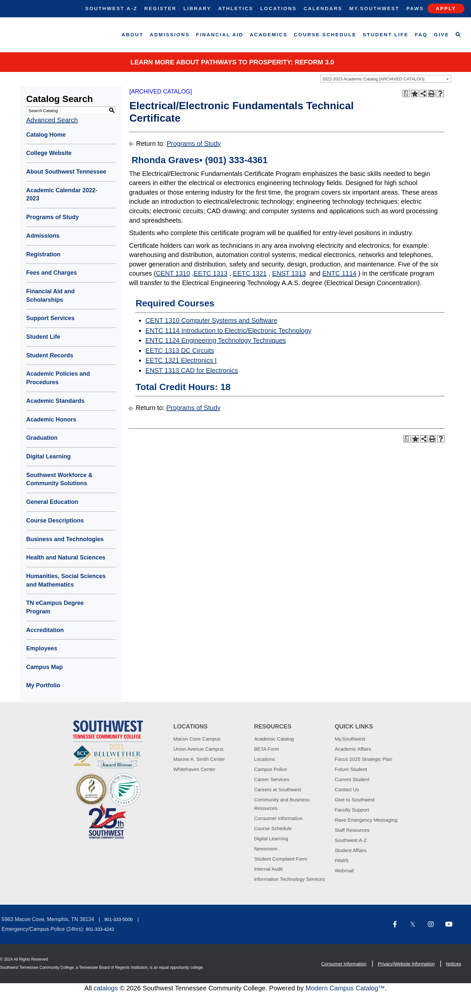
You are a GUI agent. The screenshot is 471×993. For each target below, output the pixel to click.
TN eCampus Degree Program (55, 607)
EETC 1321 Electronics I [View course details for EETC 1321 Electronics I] (181, 360)
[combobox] (385, 79)
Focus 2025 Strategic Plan (363, 759)
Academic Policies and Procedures (58, 377)
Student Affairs (350, 850)
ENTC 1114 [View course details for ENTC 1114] (339, 273)
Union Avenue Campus (198, 749)
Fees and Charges (51, 272)
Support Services (50, 318)
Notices (453, 964)
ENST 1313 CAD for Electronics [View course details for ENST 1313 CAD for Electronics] (191, 370)
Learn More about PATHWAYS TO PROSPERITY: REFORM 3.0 (232, 62)
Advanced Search (52, 120)
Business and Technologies (65, 539)
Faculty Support (352, 810)
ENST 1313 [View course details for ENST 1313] (289, 273)
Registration (43, 254)
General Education (52, 502)
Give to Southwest (355, 799)
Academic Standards (55, 401)
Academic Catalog (274, 739)
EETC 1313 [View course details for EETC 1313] (210, 273)
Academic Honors (51, 419)
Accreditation (45, 630)
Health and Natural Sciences (65, 557)
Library (197, 8)
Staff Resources (352, 830)
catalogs (106, 988)
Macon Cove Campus (196, 739)
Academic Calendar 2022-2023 (61, 194)
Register (160, 8)
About (133, 34)
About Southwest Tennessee (66, 171)
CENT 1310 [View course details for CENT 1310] (173, 273)
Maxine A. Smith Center (199, 759)
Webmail (344, 870)
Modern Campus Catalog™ (345, 988)
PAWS (342, 860)
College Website (49, 153)
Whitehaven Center (194, 769)
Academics (269, 34)
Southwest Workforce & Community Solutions (59, 479)
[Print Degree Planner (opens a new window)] (406, 93)
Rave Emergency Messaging (366, 820)
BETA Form (266, 749)
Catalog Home (46, 134)
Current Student (352, 779)
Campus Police (270, 769)
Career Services (271, 779)
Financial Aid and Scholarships (50, 295)
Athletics (235, 8)
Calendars (323, 8)
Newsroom (266, 848)
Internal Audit (268, 869)
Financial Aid (219, 34)
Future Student (351, 769)
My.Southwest (374, 8)
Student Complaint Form (280, 859)
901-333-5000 (118, 919)
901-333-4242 (100, 929)
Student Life (386, 34)
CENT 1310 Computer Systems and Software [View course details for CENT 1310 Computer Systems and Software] (211, 320)
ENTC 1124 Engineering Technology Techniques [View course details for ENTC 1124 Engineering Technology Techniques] (215, 340)
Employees (41, 648)
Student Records (49, 355)
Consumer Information (278, 818)
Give (441, 34)
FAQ (421, 34)
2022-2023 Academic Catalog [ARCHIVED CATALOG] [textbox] (373, 79)
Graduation (42, 438)
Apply (446, 8)
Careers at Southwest (277, 789)
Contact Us (347, 789)
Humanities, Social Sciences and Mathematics (66, 580)
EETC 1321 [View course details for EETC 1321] (250, 273)
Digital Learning (48, 456)
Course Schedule (325, 34)
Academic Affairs (353, 749)
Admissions (170, 34)
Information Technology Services (289, 879)
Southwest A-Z (111, 8)
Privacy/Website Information (406, 964)
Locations (278, 8)
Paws (415, 8)
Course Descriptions (55, 520)
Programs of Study (52, 217)
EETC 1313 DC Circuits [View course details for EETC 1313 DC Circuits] (179, 350)
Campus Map (44, 667)
